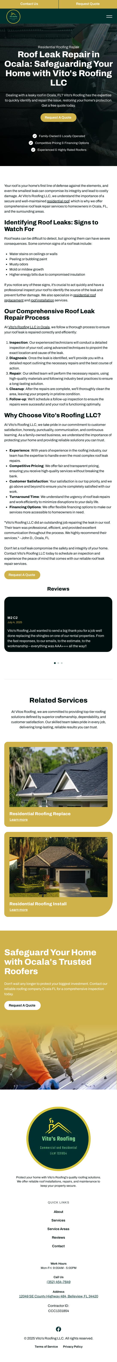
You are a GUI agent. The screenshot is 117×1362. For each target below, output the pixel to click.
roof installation (42, 300)
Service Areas (58, 1229)
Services (58, 1220)
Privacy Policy (72, 1346)
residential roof (58, 201)
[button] (55, 663)
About (58, 1212)
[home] (12, 17)
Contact (58, 1246)
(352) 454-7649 (58, 1282)
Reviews (58, 1237)
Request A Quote (58, 117)
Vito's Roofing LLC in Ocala (29, 327)
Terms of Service (46, 1346)
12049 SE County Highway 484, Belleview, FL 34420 (58, 1296)
